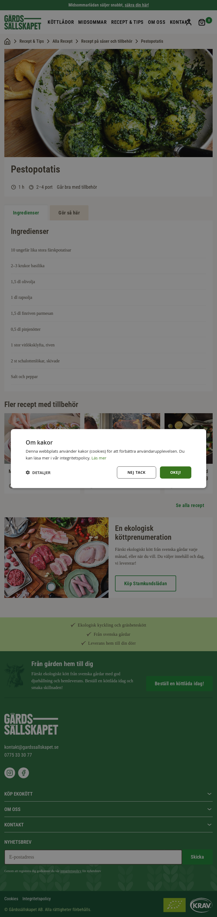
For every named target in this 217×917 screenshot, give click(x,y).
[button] (38, 472)
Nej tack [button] (136, 472)
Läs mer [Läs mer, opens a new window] (98, 457)
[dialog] (108, 458)
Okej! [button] (175, 472)
